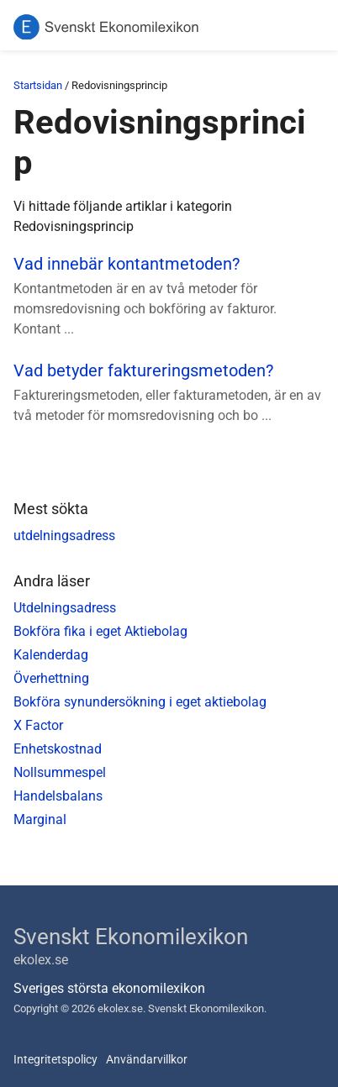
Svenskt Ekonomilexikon (130, 936)
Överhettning (51, 678)
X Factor (38, 725)
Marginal (39, 819)
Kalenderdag (50, 655)
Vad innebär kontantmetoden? (126, 264)
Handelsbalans (58, 796)
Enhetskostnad (57, 749)
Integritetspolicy (55, 1059)
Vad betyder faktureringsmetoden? (143, 370)
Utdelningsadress (64, 608)
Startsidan (37, 85)
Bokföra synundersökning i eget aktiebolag (140, 702)
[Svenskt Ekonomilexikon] (105, 27)
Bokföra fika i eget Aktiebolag (100, 631)
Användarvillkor (146, 1059)
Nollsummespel (59, 772)
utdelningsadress (64, 536)
